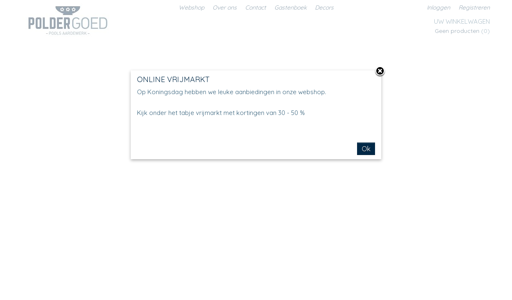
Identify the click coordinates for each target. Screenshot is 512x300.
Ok (366, 149)
